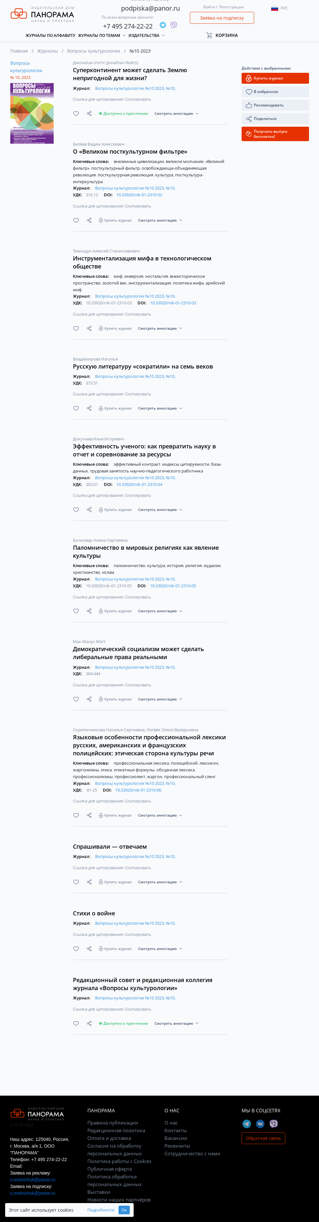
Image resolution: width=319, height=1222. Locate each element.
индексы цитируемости (186, 464)
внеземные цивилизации (139, 161)
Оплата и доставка (109, 1138)
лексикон (209, 763)
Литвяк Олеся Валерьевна (172, 730)
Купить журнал (118, 220)
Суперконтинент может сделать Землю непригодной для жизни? (130, 74)
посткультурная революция (126, 175)
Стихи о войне (94, 913)
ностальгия (157, 276)
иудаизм (213, 565)
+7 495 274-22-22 (128, 26)
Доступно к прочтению (123, 113)
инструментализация (150, 283)
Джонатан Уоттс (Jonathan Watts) (105, 62)
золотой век (115, 283)
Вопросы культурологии (93, 51)
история (175, 565)
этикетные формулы (134, 770)
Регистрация (231, 7)
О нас (171, 1122)
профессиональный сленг (190, 776)
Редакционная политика (116, 1130)
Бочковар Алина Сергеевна (100, 540)
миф (118, 276)
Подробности (100, 1210)
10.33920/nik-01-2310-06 (138, 790)
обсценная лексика (176, 770)
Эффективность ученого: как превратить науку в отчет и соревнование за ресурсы (144, 450)
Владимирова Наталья (95, 359)
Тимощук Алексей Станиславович (106, 251)
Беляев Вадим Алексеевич (99, 144)
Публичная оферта (109, 1169)
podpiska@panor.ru (150, 8)
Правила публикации (112, 1122)
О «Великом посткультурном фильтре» (130, 151)
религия (194, 565)
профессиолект (130, 776)
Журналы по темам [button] (99, 35)
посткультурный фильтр (116, 168)
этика (107, 770)
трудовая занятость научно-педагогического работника (146, 471)
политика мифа (189, 283)
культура (164, 175)
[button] (225, 35)
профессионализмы (93, 776)
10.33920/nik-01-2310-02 (139, 195)
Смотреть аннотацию (174, 113)
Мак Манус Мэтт (89, 641)
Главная (19, 51)
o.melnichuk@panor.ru (32, 1179)
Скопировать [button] (138, 99)
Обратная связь (263, 1138)
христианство (87, 572)
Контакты (175, 1130)
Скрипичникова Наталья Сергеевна (109, 730)
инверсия (134, 276)
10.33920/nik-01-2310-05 (173, 586)
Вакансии (175, 1138)
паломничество (130, 565)
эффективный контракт (137, 464)
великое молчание (185, 161)
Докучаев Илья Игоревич (98, 439)
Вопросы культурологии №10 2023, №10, (135, 88)
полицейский (185, 763)
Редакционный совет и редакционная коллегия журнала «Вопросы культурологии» (142, 984)
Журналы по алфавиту (50, 35)
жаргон (155, 776)
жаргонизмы (86, 770)
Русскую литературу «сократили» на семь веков (143, 366)
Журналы (47, 51)
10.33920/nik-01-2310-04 (139, 484)
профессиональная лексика (142, 763)
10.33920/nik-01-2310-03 (173, 303)
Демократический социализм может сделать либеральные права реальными (138, 653)
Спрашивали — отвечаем (110, 846)
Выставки (98, 1192)
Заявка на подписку (222, 18)
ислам (108, 572)
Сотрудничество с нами (192, 1153)
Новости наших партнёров (119, 1199)
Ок (124, 1210)
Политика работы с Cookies (119, 1161)
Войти (209, 7)
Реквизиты (177, 1145)
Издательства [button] (143, 35)
